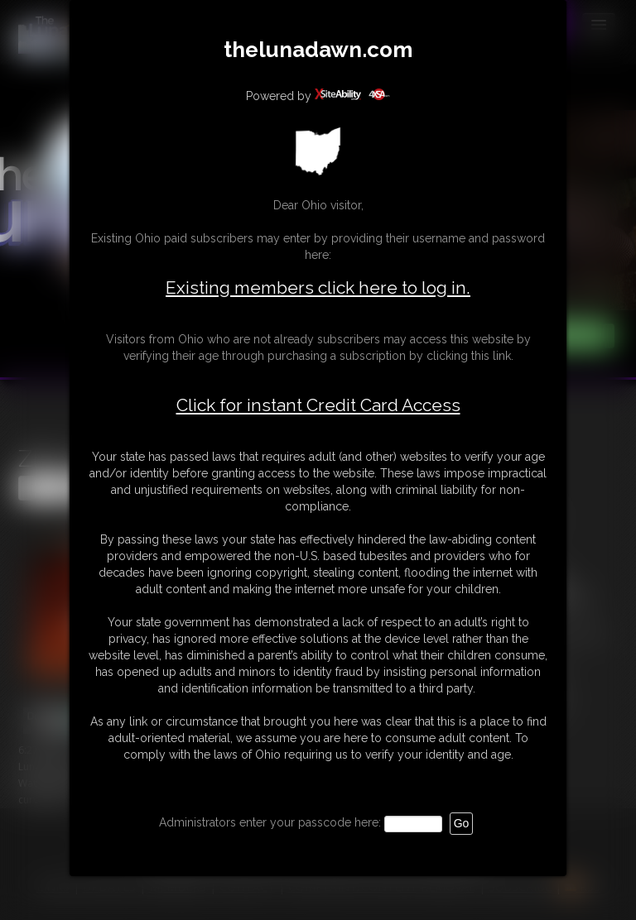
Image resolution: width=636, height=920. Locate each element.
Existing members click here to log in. (318, 287)
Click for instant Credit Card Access (318, 405)
